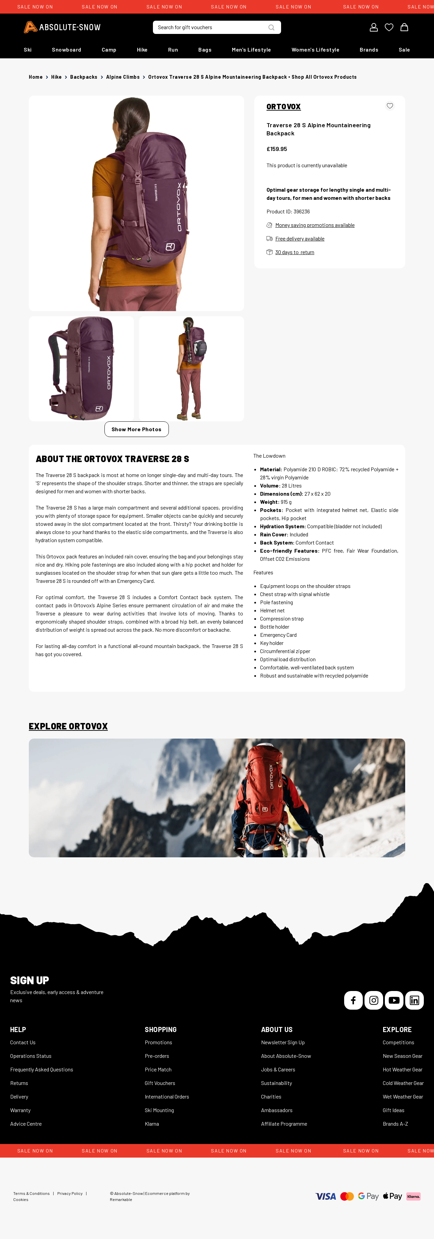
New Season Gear (402, 1055)
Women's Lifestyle (316, 49)
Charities (271, 1096)
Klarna (152, 1123)
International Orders (167, 1096)
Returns (19, 1083)
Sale (404, 49)
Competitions (398, 1042)
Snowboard (66, 49)
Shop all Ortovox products (324, 77)
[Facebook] (353, 1000)
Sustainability (276, 1083)
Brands (369, 49)
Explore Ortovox (68, 726)
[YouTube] (394, 1000)
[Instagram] (373, 1000)
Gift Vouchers (160, 1083)
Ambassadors (277, 1110)
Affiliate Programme (284, 1123)
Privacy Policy (70, 1193)
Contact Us (23, 1042)
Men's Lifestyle (251, 49)
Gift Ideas (394, 1110)
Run (173, 49)
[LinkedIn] (414, 1000)
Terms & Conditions (31, 1193)
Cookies (20, 1199)
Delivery (19, 1096)
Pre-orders (157, 1055)
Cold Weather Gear (403, 1083)
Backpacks (84, 77)
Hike (142, 49)
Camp (109, 49)
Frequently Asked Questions (41, 1069)
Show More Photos (137, 429)
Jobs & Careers (278, 1069)
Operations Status (31, 1055)
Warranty (20, 1110)
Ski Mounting (159, 1110)
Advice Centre (26, 1123)
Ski (28, 49)
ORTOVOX (284, 106)
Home (36, 77)
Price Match (158, 1069)
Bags (205, 49)
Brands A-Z (395, 1123)
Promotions (158, 1042)
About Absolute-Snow (286, 1055)
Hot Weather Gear (402, 1069)
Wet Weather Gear (403, 1096)
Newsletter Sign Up (283, 1042)
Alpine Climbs (123, 77)
